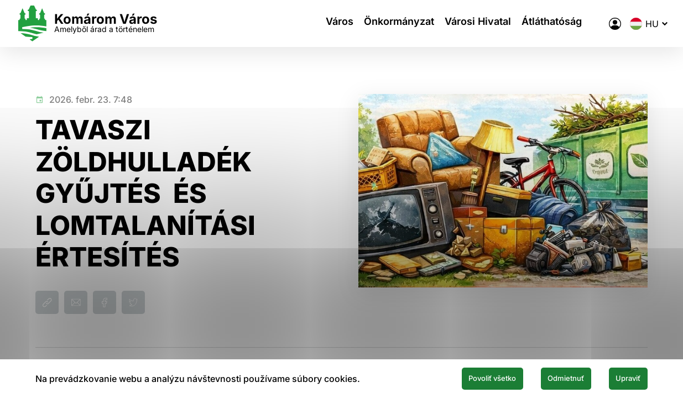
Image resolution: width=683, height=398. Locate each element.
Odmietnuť (544, 377)
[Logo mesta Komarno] (106, 23)
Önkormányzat (377, 23)
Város (312, 23)
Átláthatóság (542, 23)
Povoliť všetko (452, 377)
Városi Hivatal (462, 23)
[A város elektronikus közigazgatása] (595, 24)
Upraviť (621, 377)
